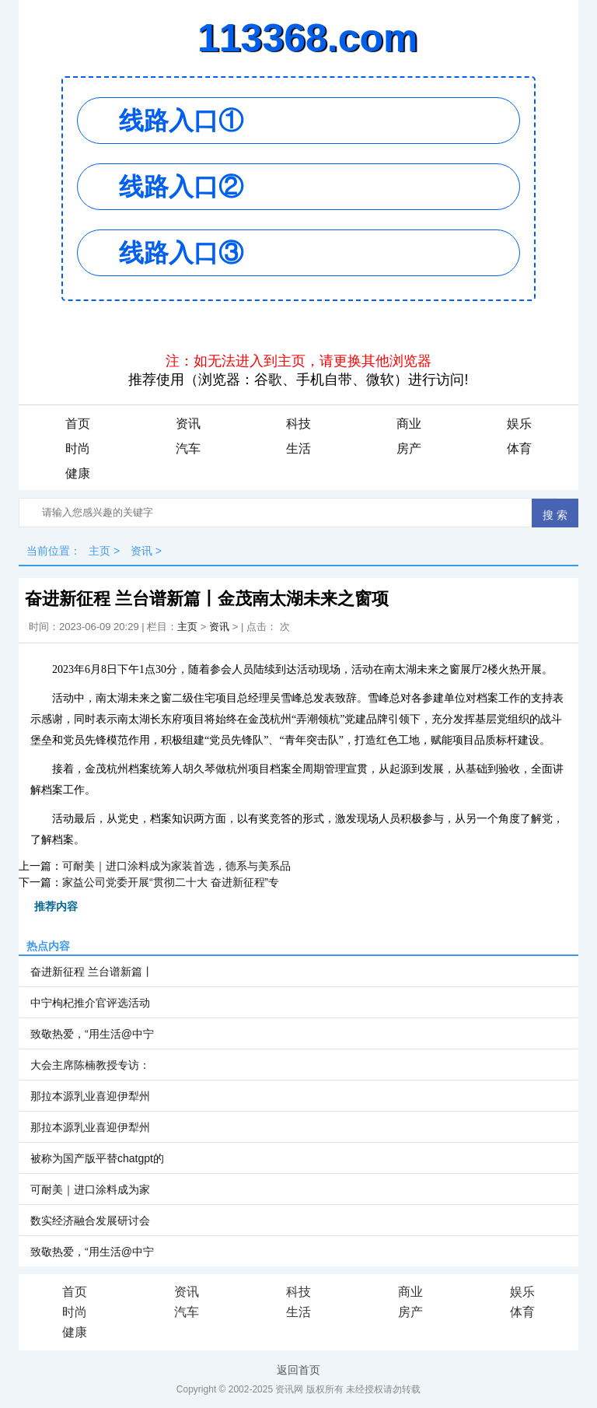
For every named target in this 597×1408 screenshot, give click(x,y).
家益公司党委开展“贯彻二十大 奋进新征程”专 (170, 882)
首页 (77, 423)
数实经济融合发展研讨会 (90, 1220)
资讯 (188, 423)
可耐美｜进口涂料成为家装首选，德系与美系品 (176, 866)
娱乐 (519, 423)
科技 (298, 423)
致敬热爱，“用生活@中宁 (92, 1034)
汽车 (188, 448)
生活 (298, 448)
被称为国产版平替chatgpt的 (97, 1158)
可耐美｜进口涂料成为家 (90, 1189)
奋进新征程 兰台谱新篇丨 (91, 971)
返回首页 (298, 1370)
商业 (408, 423)
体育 (519, 448)
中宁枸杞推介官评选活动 (90, 1002)
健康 (77, 473)
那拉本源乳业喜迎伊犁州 (90, 1096)
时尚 (77, 448)
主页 (99, 551)
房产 (408, 448)
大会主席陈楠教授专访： (90, 1065)
